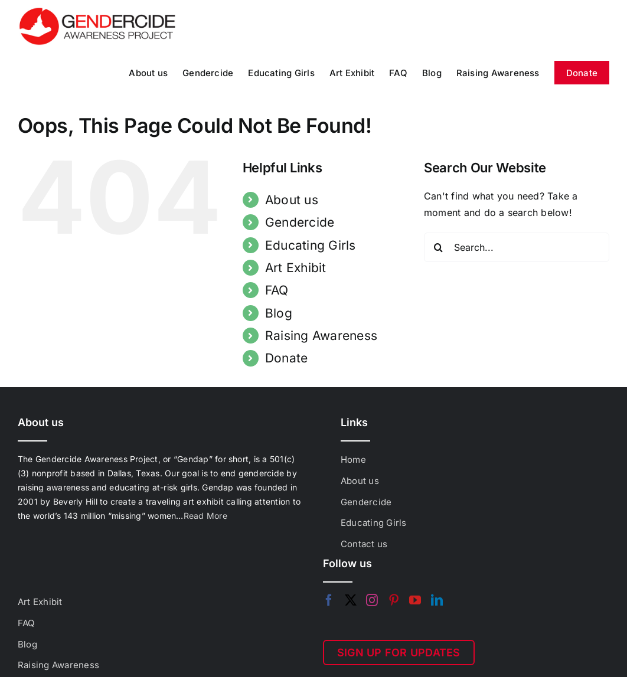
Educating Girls (310, 245)
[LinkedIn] (437, 600)
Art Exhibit (295, 267)
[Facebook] (329, 600)
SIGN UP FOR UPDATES (399, 652)
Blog (278, 313)
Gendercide (299, 222)
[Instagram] (372, 600)
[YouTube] (415, 600)
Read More (205, 516)
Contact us (364, 544)
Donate (286, 358)
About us (291, 199)
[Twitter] (351, 600)
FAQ (277, 290)
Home (353, 459)
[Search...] (516, 247)
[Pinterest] (394, 600)
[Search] (438, 247)
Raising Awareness (321, 335)
